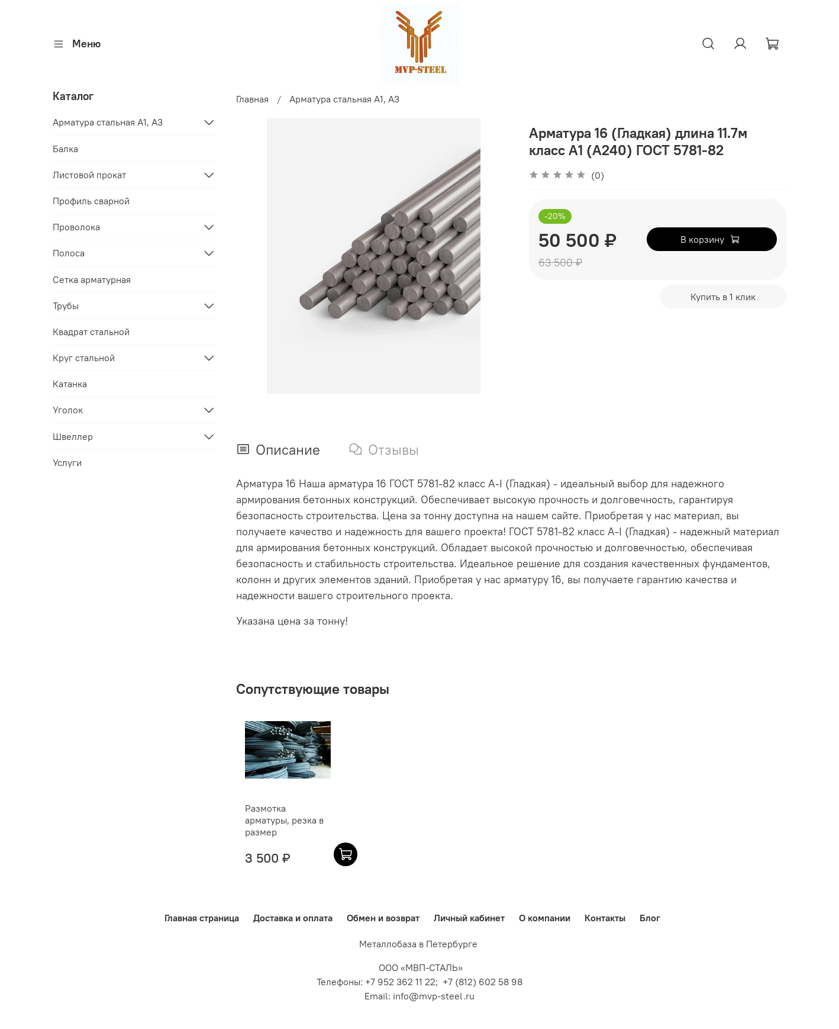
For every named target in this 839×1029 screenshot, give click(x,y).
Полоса (69, 253)
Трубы (66, 305)
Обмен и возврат (383, 918)
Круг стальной (84, 358)
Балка (65, 149)
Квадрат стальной (91, 331)
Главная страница (201, 918)
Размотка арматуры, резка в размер (280, 826)
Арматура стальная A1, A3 (344, 99)
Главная (252, 99)
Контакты (605, 918)
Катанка (70, 384)
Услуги (67, 462)
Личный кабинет (469, 918)
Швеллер (73, 436)
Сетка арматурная (92, 279)
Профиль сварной (91, 201)
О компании (544, 918)
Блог (650, 918)
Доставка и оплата (293, 918)
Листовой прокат (89, 175)
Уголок (68, 410)
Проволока (76, 227)
